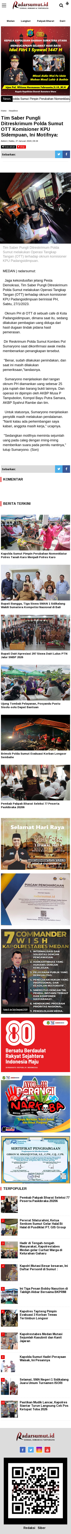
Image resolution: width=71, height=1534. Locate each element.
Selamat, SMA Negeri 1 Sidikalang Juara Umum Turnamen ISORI (44, 1381)
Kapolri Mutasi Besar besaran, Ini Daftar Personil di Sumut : (44, 1267)
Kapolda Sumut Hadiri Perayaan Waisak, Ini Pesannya (43, 1358)
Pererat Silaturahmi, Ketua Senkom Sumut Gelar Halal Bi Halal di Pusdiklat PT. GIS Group (43, 1224)
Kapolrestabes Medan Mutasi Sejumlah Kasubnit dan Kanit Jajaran (41, 1337)
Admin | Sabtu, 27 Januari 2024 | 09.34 (19, 141)
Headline (13, 111)
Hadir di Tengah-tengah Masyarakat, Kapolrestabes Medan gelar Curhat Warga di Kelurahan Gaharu (41, 1248)
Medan (10, 21)
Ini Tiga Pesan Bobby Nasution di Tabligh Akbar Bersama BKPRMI (44, 1290)
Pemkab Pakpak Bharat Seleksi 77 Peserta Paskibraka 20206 (44, 1199)
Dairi (62, 21)
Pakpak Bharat (45, 21)
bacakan (8, 146)
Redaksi (29, 1527)
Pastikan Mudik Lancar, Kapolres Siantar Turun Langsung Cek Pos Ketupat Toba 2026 (44, 1406)
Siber (42, 1527)
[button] (67, 2)
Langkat (26, 21)
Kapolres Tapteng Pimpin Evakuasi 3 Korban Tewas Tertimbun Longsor (38, 1315)
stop (21, 146)
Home (3, 111)
